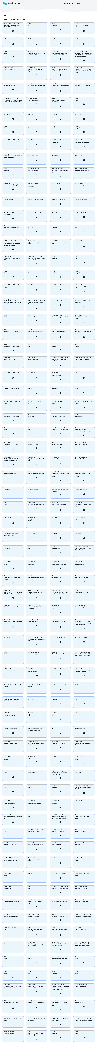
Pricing (78, 3)
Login (85, 3)
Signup (93, 3)
